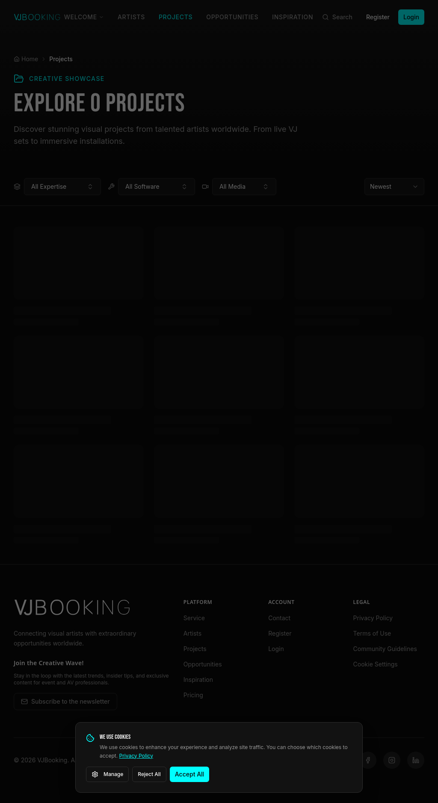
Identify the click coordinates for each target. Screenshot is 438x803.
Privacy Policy (136, 755)
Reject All (149, 774)
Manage (107, 774)
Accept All (189, 774)
